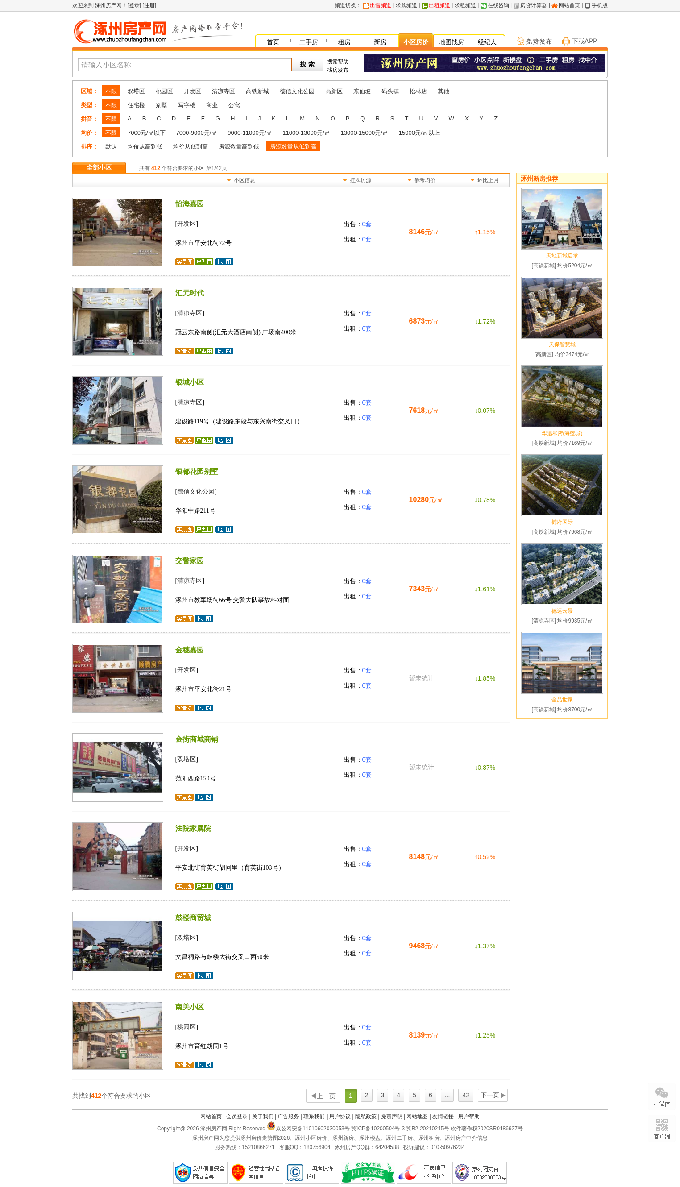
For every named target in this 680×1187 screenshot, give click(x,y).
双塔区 (136, 91)
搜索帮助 (337, 61)
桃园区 (164, 91)
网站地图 (417, 1116)
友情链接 (443, 1116)
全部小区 (99, 167)
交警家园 (189, 560)
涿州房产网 (108, 5)
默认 (111, 146)
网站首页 (569, 5)
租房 (344, 42)
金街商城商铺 (196, 739)
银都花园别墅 (196, 471)
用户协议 (340, 1116)
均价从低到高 (190, 146)
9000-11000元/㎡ (250, 132)
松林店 (418, 91)
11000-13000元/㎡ (306, 132)
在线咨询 (498, 5)
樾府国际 (562, 522)
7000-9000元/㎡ (196, 132)
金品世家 (562, 700)
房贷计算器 (533, 5)
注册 (149, 5)
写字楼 (186, 105)
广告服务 (288, 1116)
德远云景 (562, 611)
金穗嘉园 (189, 650)
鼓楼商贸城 (193, 917)
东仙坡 (362, 91)
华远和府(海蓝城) (562, 433)
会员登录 (237, 1116)
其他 (443, 91)
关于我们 (263, 1116)
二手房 (308, 42)
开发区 (192, 91)
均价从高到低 (145, 146)
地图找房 (451, 42)
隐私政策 (366, 1116)
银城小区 (189, 382)
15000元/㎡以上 (419, 132)
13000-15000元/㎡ (364, 132)
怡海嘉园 (189, 204)
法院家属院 (193, 828)
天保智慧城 (562, 344)
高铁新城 (257, 91)
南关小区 (189, 1007)
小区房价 (415, 42)
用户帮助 (469, 1116)
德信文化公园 (297, 91)
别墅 (161, 105)
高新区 (334, 91)
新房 (380, 42)
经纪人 (487, 42)
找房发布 (337, 70)
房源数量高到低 (239, 146)
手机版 (600, 5)
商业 (212, 105)
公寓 (234, 105)
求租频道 (465, 5)
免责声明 (391, 1116)
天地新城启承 (562, 256)
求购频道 (406, 5)
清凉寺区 (223, 91)
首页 (273, 42)
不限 (111, 91)
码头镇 (390, 91)
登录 (134, 5)
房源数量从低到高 (293, 146)
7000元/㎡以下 (147, 132)
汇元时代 (189, 293)
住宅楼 (136, 105)
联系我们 (314, 1116)
